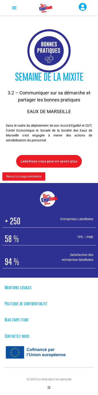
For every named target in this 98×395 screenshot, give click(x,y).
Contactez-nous (17, 336)
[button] (14, 7)
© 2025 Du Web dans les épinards (49, 379)
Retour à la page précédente (23, 176)
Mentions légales (18, 287)
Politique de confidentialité (26, 303)
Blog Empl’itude (17, 319)
